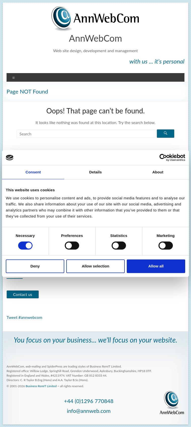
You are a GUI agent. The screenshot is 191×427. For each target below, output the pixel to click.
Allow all (156, 266)
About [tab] (157, 172)
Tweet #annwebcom (24, 317)
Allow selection (95, 266)
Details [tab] (95, 172)
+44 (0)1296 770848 (88, 401)
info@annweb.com (88, 411)
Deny (35, 266)
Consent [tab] (33, 172)
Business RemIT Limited (41, 386)
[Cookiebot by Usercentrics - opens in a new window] (163, 157)
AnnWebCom (95, 38)
